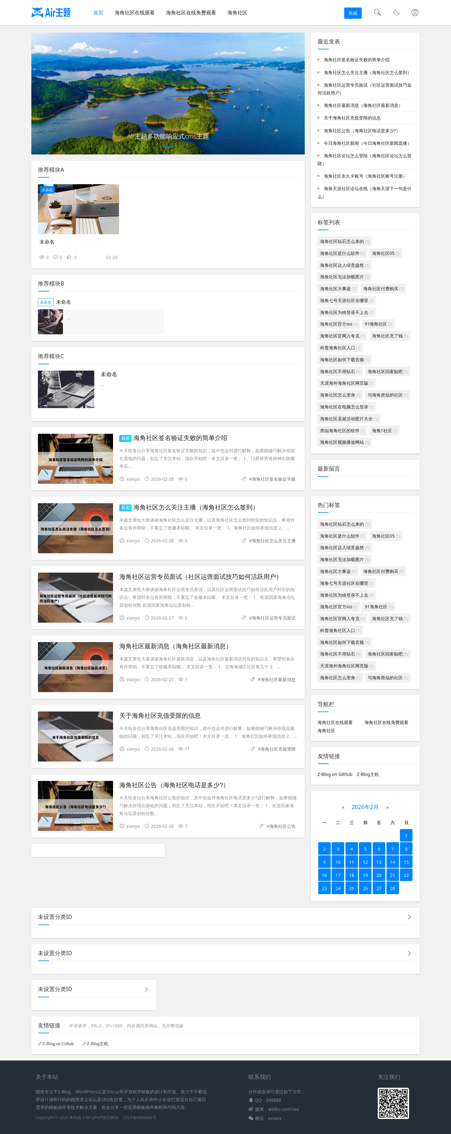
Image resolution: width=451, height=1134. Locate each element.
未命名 (47, 190)
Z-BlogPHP (92, 1117)
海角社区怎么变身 (340, 395)
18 (351, 875)
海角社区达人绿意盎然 (344, 265)
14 (392, 862)
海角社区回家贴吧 (388, 371)
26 (365, 888)
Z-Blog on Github (335, 774)
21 (392, 875)
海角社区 (237, 12)
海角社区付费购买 (383, 288)
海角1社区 (384, 430)
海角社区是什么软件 (342, 253)
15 (406, 862)
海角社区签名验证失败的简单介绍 (180, 437)
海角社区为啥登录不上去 (346, 312)
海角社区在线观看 (135, 12)
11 (351, 862)
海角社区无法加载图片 (344, 277)
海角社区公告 (282, 826)
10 (337, 862)
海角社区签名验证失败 (274, 479)
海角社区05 (386, 253)
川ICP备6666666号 (139, 1117)
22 (406, 875)
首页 (98, 12)
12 (365, 862)
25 (351, 888)
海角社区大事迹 (338, 288)
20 (378, 875)
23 (324, 888)
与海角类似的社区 (388, 395)
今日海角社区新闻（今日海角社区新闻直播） (368, 143)
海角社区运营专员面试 (274, 618)
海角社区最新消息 (278, 679)
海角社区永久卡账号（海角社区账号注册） (365, 176)
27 (378, 888)
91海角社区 (378, 324)
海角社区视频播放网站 (344, 442)
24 (337, 888)
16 (324, 875)
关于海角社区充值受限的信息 (160, 715)
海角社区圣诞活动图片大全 (349, 419)
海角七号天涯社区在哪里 (346, 300)
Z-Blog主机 (368, 774)
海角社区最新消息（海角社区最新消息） (175, 646)
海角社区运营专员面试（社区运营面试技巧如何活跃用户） (200, 576)
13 (378, 862)
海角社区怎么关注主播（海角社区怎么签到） (196, 507)
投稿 (353, 13)
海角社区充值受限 (278, 749)
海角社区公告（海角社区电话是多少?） (174, 785)
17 (337, 875)
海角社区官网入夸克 (342, 336)
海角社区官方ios (338, 324)
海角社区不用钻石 (340, 371)
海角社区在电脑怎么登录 (346, 407)
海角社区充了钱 (390, 336)
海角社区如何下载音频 (344, 359)
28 (392, 888)
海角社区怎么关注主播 (274, 541)
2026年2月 (365, 807)
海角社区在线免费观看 (191, 12)
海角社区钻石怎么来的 (344, 241)
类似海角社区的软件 (342, 430)
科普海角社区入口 (340, 348)
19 (365, 875)
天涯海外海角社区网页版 (346, 383)
